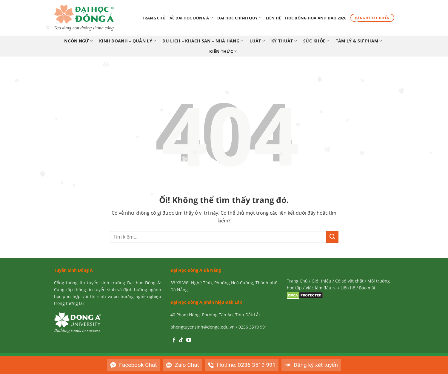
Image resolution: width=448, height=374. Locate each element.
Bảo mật (367, 288)
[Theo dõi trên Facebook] (174, 340)
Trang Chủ (297, 281)
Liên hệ (273, 18)
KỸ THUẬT (284, 41)
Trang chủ (154, 18)
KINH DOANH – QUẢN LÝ (127, 41)
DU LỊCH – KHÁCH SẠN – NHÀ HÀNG (202, 41)
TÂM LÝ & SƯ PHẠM (359, 41)
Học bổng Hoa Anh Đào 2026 (315, 18)
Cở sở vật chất (349, 281)
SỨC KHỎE (316, 41)
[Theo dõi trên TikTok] (181, 340)
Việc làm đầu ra (321, 288)
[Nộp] (332, 236)
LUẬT (257, 41)
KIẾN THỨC (223, 51)
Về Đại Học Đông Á (191, 18)
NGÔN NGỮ (78, 41)
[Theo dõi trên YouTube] (188, 340)
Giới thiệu (321, 281)
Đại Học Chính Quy (239, 18)
